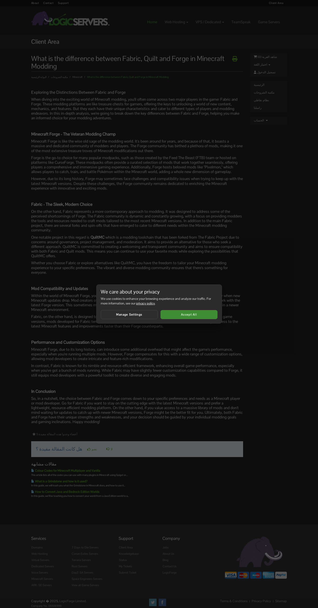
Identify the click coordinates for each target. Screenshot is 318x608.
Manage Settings (129, 315)
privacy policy (145, 303)
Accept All (189, 315)
